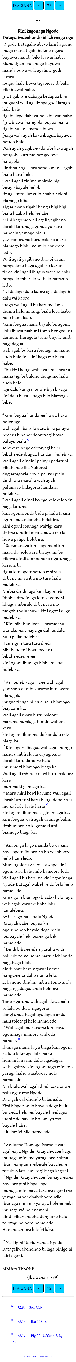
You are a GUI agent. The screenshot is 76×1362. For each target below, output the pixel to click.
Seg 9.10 (35, 1307)
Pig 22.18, (38, 1335)
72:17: (21, 1335)
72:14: (21, 1321)
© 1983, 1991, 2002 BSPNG (38, 1356)
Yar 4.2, (52, 1335)
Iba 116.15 (39, 1321)
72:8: (21, 1307)
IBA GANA (22, 5)
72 (49, 5)
